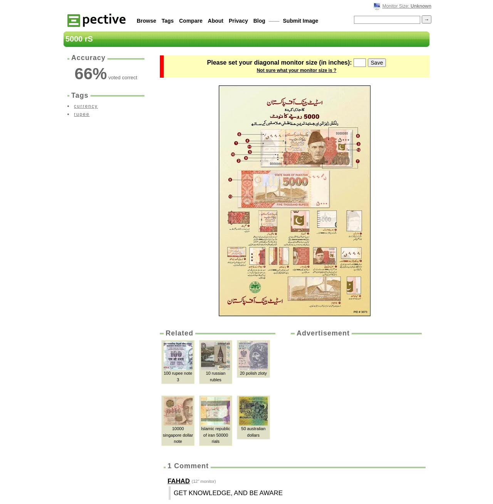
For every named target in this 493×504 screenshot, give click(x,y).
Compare (191, 21)
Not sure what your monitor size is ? (297, 70)
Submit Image (301, 21)
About (215, 21)
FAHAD (179, 481)
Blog (259, 21)
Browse (146, 21)
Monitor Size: (406, 6)
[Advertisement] (355, 396)
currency (86, 106)
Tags (167, 21)
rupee (82, 114)
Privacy (238, 21)
